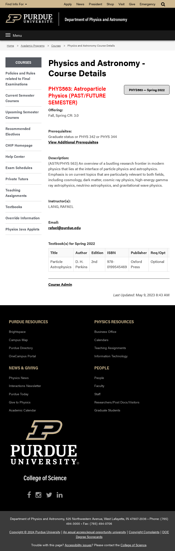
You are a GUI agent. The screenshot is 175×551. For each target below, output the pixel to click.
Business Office (105, 331)
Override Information (22, 217)
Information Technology (111, 356)
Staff (97, 394)
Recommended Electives (17, 131)
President (95, 4)
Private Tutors (16, 178)
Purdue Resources (28, 321)
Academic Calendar (22, 410)
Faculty (99, 385)
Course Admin (60, 284)
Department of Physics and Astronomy (96, 19)
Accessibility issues (78, 545)
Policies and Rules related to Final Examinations (20, 78)
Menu (13, 35)
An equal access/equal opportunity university (94, 532)
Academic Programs (32, 45)
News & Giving (23, 368)
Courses (56, 45)
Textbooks (13, 206)
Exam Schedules (18, 167)
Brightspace (17, 331)
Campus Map (18, 339)
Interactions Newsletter (25, 385)
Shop (110, 4)
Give (132, 4)
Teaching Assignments (16, 192)
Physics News (19, 377)
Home (10, 45)
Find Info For (16, 4)
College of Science (133, 545)
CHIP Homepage (19, 145)
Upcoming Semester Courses (22, 114)
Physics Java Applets (22, 229)
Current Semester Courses (19, 98)
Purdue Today (18, 394)
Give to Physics (20, 402)
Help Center (15, 156)
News (80, 4)
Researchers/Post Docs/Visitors (116, 402)
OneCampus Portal (22, 356)
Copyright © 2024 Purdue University (34, 532)
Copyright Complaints (144, 532)
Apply (68, 4)
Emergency (147, 4)
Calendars (101, 339)
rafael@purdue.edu (64, 227)
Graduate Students (107, 410)
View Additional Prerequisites (73, 142)
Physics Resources (114, 321)
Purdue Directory (21, 347)
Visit (121, 4)
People (101, 368)
